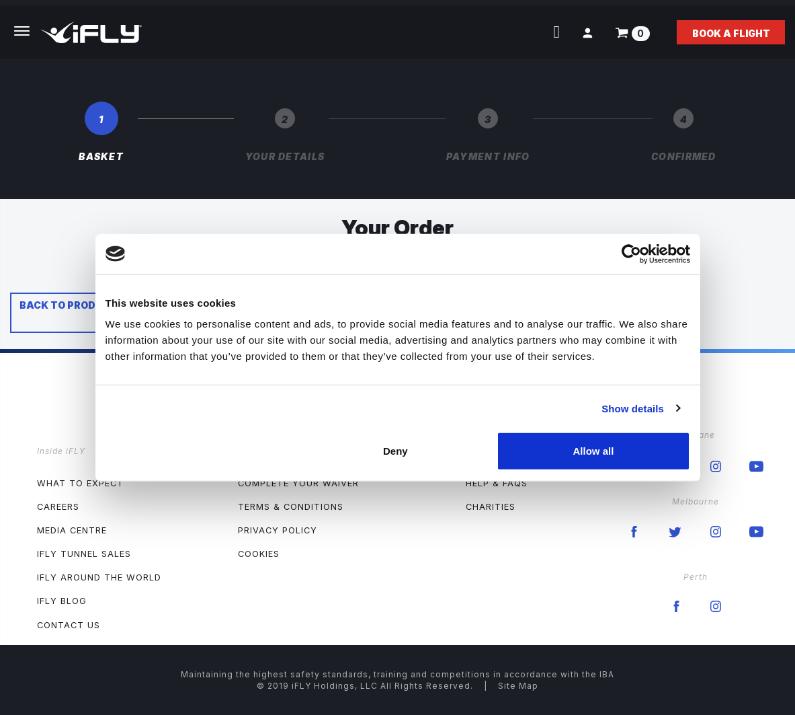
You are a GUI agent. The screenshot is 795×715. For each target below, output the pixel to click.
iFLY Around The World (99, 577)
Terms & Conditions (290, 507)
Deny (395, 451)
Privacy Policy (277, 530)
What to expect (80, 483)
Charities (490, 507)
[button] (588, 32)
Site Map (518, 686)
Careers (58, 507)
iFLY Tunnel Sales (84, 554)
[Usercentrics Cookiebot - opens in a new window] (631, 253)
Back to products (71, 305)
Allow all (593, 451)
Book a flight (731, 33)
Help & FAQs (497, 483)
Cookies (259, 554)
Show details (632, 408)
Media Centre (72, 530)
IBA (606, 674)
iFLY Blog (62, 601)
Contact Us (68, 625)
